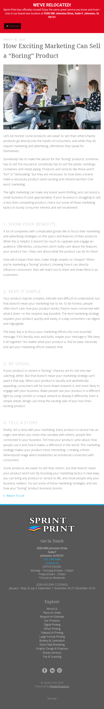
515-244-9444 (52, 559)
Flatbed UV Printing (52, 632)
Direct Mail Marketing (52, 644)
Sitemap (52, 698)
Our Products (52, 620)
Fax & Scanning (52, 656)
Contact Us (52, 563)
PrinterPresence (59, 686)
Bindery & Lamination (52, 640)
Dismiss (12, 26)
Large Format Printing (52, 636)
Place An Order (52, 612)
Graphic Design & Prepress (52, 648)
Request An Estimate (52, 616)
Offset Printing (52, 628)
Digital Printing (52, 624)
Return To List (15, 495)
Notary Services (52, 652)
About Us (52, 609)
